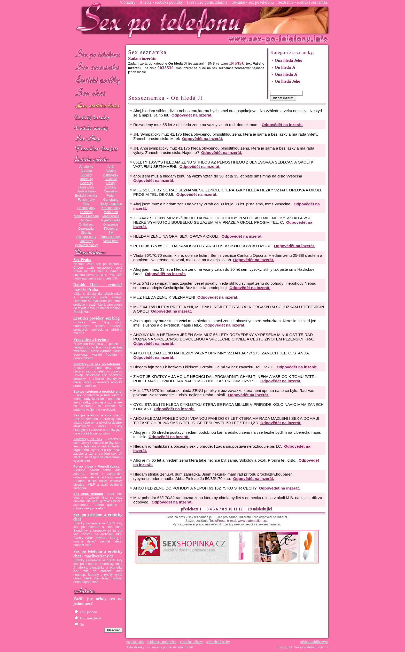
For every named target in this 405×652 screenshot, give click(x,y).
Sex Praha (82, 260)
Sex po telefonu (97, 53)
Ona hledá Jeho (288, 60)
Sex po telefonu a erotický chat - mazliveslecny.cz (97, 553)
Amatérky (86, 166)
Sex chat (97, 93)
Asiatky (111, 171)
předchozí (189, 509)
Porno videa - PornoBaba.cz (96, 466)
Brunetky (86, 179)
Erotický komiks (86, 195)
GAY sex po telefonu (97, 106)
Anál (110, 166)
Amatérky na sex (87, 439)
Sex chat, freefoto (88, 494)
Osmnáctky (86, 228)
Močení (86, 220)
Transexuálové (111, 237)
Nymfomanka (111, 220)
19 (250, 509)
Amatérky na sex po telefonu (96, 364)
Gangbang (110, 199)
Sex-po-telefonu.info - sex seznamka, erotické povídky (160, 20)
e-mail (231, 521)
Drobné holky (86, 191)
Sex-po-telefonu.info (309, 647)
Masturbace (110, 216)
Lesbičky (86, 212)
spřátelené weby (218, 642)
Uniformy (86, 241)
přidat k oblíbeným (314, 642)
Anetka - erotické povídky (161, 2)
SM (110, 233)
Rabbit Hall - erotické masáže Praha (97, 287)
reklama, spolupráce (161, 642)
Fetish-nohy (86, 199)
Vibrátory (127, 2)
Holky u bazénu (110, 204)
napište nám (135, 642)
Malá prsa (111, 212)
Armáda (86, 171)
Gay (86, 204)
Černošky (111, 191)
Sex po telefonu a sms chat (96, 415)
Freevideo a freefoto (90, 339)
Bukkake (111, 179)
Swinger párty (86, 237)
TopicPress (217, 521)
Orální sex (86, 224)
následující (262, 509)
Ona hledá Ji (286, 74)
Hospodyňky (86, 208)
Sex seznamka (97, 66)
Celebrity (86, 183)
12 (240, 509)
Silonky (86, 233)
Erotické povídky (97, 80)
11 (235, 509)
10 (230, 509)
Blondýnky (110, 175)
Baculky (86, 175)
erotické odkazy (191, 642)
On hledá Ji (285, 67)
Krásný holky (111, 208)
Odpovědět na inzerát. (192, 115)
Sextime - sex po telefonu (252, 2)
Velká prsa (110, 241)
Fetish (110, 195)
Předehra (111, 228)
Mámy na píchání (86, 216)
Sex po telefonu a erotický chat (97, 391)
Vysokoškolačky (86, 245)
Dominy (110, 187)
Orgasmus (110, 224)
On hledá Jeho (287, 81)
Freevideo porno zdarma (207, 2)
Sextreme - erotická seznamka (303, 2)
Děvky (110, 183)
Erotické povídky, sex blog (96, 318)
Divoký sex (86, 187)
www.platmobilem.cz (253, 521)
